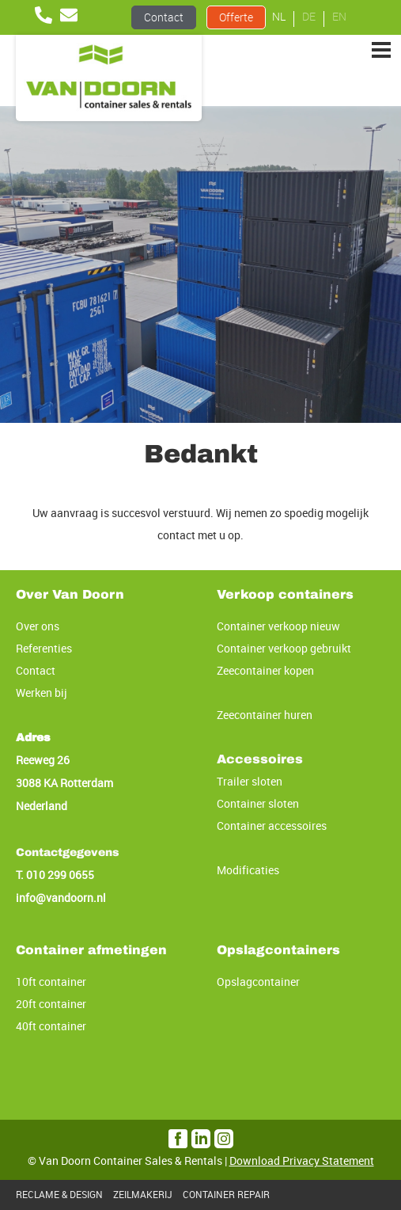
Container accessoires (272, 825)
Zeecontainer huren (264, 714)
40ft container (51, 1025)
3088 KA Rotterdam (64, 782)
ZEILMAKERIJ (142, 1194)
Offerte (236, 17)
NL (279, 16)
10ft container (51, 981)
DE (309, 16)
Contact (163, 17)
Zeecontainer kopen (265, 670)
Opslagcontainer (258, 981)
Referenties (44, 648)
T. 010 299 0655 (55, 874)
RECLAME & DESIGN (59, 1194)
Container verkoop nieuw (278, 626)
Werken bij (41, 692)
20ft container (51, 1003)
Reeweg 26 (43, 759)
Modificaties (248, 869)
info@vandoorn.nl (61, 897)
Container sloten (258, 803)
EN (339, 16)
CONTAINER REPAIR (226, 1194)
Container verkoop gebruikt (284, 648)
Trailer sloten (249, 781)
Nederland (41, 805)
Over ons (37, 626)
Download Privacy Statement (301, 1160)
